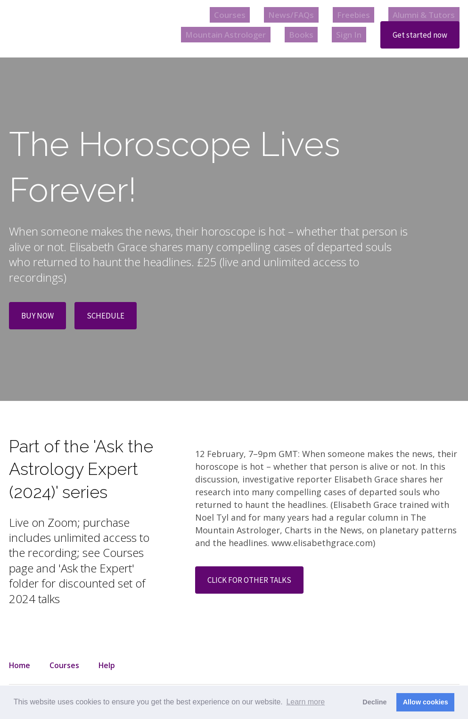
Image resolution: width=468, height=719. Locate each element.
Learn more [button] (305, 702)
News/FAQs (306, 14)
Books (308, 35)
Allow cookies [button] (425, 702)
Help (107, 665)
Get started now (418, 35)
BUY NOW (38, 316)
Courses (253, 14)
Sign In (349, 35)
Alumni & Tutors (426, 14)
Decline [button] (374, 702)
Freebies (361, 14)
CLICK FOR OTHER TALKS (253, 581)
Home (19, 665)
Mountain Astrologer (239, 35)
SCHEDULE (108, 316)
